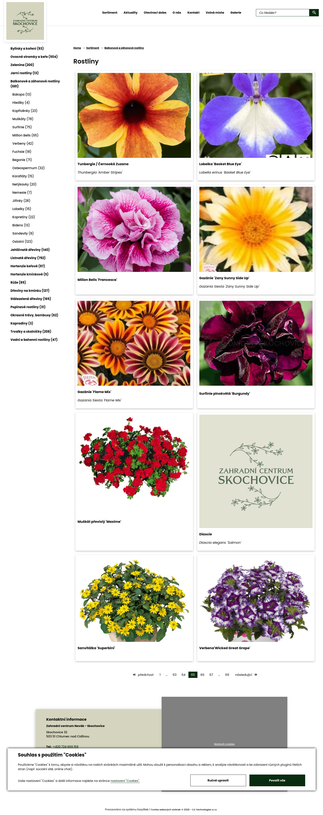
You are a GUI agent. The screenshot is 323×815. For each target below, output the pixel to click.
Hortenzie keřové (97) (27, 266)
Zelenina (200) (22, 65)
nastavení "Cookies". (125, 781)
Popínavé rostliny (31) (27, 307)
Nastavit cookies (224, 744)
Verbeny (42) (22, 143)
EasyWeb (143, 809)
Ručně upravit (218, 780)
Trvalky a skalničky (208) (30, 331)
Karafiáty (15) (23, 176)
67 (211, 674)
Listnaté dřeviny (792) (27, 258)
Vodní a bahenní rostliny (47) (34, 339)
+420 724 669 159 (66, 747)
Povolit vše (277, 780)
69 (227, 674)
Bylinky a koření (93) (27, 48)
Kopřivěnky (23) (25, 111)
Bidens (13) (21, 225)
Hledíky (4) (21, 102)
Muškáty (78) (22, 119)
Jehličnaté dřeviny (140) (30, 250)
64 (183, 674)
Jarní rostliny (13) (24, 73)
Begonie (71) (22, 160)
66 (202, 674)
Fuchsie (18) (21, 151)
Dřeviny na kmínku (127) (29, 290)
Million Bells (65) (25, 135)
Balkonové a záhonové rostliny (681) (35, 83)
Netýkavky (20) (24, 184)
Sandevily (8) (23, 233)
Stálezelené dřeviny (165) (30, 299)
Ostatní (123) (22, 241)
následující (246, 674)
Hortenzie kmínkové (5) (29, 274)
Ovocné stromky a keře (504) (34, 57)
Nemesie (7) (22, 192)
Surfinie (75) (22, 127)
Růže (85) (18, 282)
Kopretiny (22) (23, 217)
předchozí (143, 674)
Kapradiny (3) (21, 323)
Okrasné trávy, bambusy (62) (34, 315)
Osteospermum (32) (28, 168)
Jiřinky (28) (21, 201)
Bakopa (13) (21, 94)
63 (174, 674)
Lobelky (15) (21, 209)
